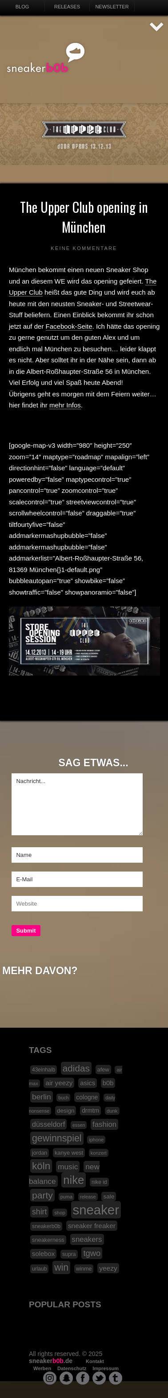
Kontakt (95, 1361)
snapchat (66, 1378)
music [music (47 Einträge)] (68, 1166)
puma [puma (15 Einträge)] (66, 1196)
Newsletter (111, 6)
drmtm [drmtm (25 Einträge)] (90, 1110)
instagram (49, 1378)
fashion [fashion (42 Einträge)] (104, 1124)
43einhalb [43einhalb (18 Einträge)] (43, 1070)
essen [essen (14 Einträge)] (78, 1125)
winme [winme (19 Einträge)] (84, 1269)
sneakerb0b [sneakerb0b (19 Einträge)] (46, 1226)
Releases (67, 6)
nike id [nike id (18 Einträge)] (99, 1182)
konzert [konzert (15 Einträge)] (99, 1153)
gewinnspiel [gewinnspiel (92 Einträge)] (57, 1138)
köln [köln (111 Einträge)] (41, 1165)
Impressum (105, 1368)
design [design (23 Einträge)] (65, 1110)
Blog (22, 6)
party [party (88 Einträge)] (42, 1195)
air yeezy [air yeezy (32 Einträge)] (58, 1083)
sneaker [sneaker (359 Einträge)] (96, 1209)
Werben (42, 1368)
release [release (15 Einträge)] (88, 1196)
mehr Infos (65, 405)
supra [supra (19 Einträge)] (69, 1254)
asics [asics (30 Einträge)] (87, 1083)
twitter (99, 1378)
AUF (157, 27)
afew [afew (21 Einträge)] (103, 1069)
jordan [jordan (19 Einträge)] (39, 1153)
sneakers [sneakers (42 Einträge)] (87, 1239)
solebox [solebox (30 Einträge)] (43, 1253)
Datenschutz (71, 1368)
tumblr (115, 1378)
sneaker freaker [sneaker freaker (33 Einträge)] (92, 1225)
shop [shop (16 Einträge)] (59, 1212)
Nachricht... (77, 804)
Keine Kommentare (84, 248)
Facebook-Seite (69, 326)
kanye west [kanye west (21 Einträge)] (69, 1152)
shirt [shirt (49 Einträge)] (39, 1211)
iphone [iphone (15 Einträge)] (96, 1139)
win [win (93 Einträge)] (61, 1267)
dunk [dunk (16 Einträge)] (112, 1111)
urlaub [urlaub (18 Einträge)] (39, 1269)
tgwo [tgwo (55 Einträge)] (91, 1253)
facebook (82, 1378)
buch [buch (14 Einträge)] (63, 1097)
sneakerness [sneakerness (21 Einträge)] (48, 1240)
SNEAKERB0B (46, 58)
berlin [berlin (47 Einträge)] (41, 1096)
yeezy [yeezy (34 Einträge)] (108, 1268)
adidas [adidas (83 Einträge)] (76, 1068)
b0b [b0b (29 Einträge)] (108, 1083)
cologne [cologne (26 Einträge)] (87, 1097)
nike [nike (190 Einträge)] (73, 1180)
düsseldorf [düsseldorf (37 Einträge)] (48, 1124)
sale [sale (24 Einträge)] (108, 1196)
